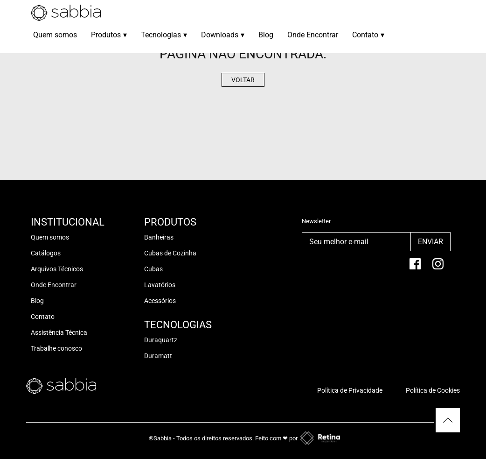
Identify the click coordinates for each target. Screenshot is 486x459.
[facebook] (415, 267)
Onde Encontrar (312, 34)
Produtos (109, 34)
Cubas (153, 269)
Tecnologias (164, 34)
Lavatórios (159, 285)
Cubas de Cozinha (170, 253)
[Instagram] (438, 267)
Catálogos (46, 253)
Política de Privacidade (349, 390)
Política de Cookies (433, 390)
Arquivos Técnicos (57, 269)
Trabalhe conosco (56, 348)
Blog (265, 34)
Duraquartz (160, 340)
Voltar (243, 80)
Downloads (222, 34)
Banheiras (159, 237)
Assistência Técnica (59, 332)
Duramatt (158, 356)
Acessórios (160, 300)
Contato (368, 34)
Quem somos (55, 34)
